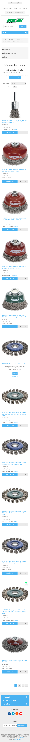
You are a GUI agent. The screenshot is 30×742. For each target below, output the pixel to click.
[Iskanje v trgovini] (12, 26)
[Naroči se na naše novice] (10, 725)
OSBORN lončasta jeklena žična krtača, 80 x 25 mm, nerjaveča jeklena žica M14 (14, 316)
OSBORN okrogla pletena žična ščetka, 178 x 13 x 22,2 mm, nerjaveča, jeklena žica (14, 611)
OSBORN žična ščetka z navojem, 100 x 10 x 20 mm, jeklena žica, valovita (14, 661)
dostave (15, 129)
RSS (16, 713)
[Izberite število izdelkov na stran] (15, 87)
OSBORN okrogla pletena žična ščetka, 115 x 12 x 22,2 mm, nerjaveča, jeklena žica (14, 414)
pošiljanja (22, 737)
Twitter (13, 713)
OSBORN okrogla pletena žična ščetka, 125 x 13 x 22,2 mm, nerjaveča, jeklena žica (14, 512)
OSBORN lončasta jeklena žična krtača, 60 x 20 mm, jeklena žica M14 (14, 267)
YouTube (20, 713)
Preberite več (15, 376)
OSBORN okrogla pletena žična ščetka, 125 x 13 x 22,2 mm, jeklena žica (14, 463)
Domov (4, 39)
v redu (15, 373)
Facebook (9, 713)
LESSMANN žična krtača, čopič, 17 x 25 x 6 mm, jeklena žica (15, 121)
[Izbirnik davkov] (15, 3)
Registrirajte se (7, 8)
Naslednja (26, 685)
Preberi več (15, 78)
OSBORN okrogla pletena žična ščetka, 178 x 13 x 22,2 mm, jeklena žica (14, 562)
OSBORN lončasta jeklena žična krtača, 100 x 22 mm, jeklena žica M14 (14, 170)
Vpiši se (15, 8)
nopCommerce (17, 739)
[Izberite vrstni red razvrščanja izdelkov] (18, 83)
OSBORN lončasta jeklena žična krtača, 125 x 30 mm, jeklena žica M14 (14, 218)
